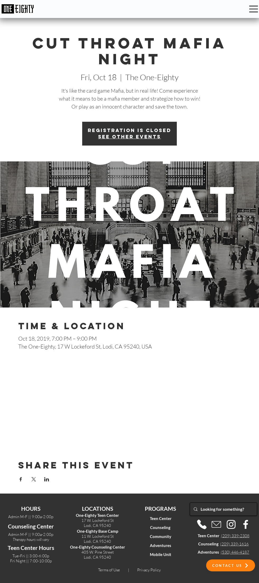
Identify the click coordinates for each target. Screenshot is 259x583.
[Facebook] (246, 524)
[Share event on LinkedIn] (46, 479)
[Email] (216, 524)
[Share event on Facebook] (20, 479)
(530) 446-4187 (235, 552)
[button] (230, 565)
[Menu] (253, 9)
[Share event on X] (33, 479)
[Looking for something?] (223, 509)
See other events (129, 137)
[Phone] (202, 524)
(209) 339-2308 (235, 535)
